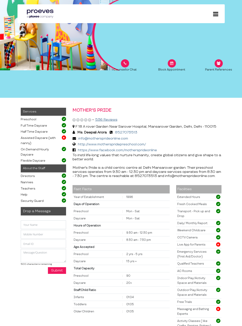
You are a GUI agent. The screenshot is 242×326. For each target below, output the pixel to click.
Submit (57, 270)
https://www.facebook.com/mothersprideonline (117, 150)
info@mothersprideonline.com (103, 139)
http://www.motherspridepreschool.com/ (112, 144)
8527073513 (126, 132)
